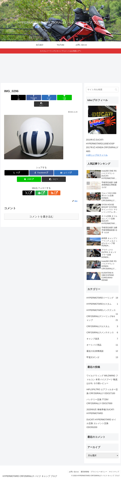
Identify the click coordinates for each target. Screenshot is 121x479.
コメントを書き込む (41, 210)
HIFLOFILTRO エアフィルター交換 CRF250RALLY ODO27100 (102, 391)
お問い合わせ (72, 472)
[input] (102, 89)
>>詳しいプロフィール (97, 155)
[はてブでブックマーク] (41, 97)
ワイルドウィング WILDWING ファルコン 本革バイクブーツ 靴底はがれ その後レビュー (102, 379)
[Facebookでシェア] (29, 97)
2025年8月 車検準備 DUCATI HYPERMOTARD (100, 411)
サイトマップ (114, 472)
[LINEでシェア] (54, 97)
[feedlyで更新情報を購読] (41, 186)
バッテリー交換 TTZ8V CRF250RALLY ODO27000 (99, 401)
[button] (66, 97)
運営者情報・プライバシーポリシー (93, 472)
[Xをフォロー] (36, 186)
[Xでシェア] (16, 97)
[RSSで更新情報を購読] (46, 186)
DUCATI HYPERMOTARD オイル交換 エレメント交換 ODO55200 (101, 423)
